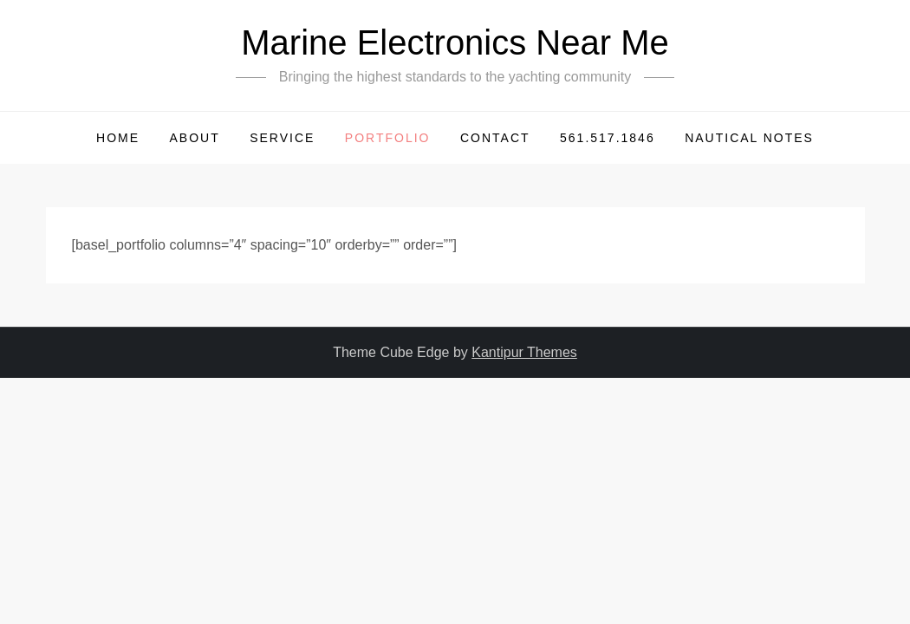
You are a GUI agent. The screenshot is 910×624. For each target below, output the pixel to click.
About (194, 138)
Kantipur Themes (524, 352)
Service (282, 138)
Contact (495, 138)
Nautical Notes (749, 138)
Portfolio (388, 138)
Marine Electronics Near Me (455, 42)
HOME (118, 138)
